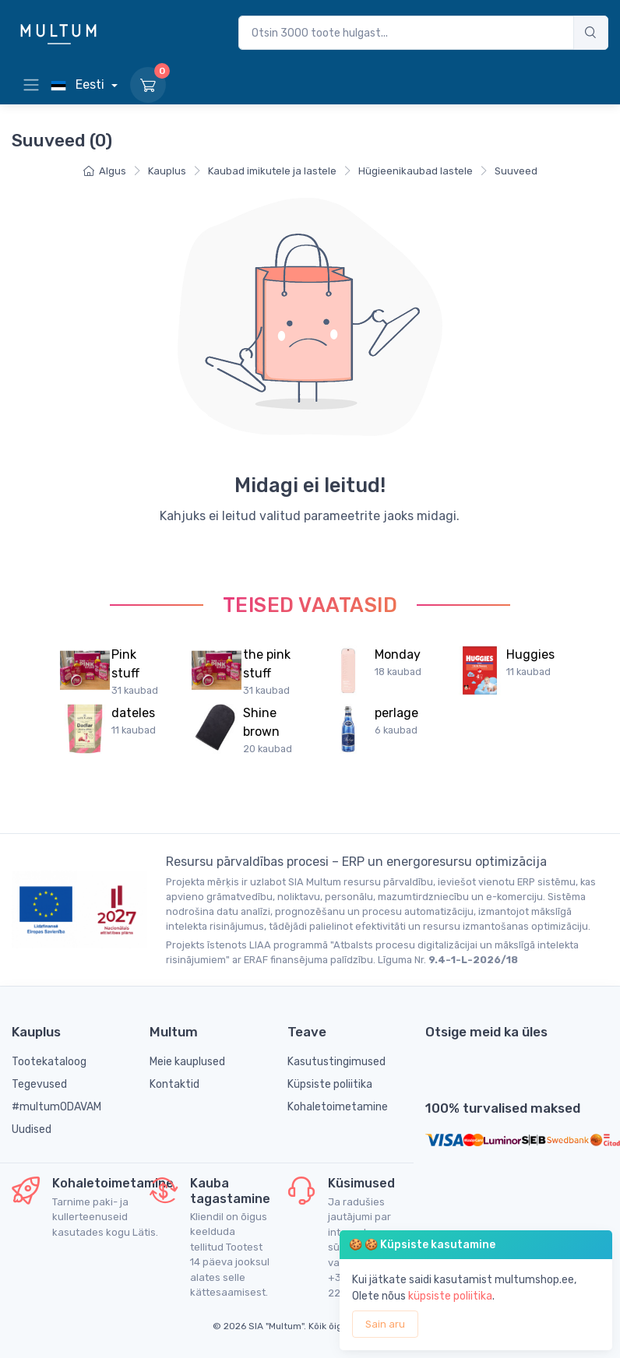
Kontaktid (174, 1084)
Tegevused (39, 1084)
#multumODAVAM (56, 1106)
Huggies (530, 654)
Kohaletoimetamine (337, 1106)
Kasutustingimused (336, 1061)
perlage (396, 712)
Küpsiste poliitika (329, 1084)
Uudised (31, 1129)
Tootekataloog (49, 1061)
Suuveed (516, 171)
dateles (133, 712)
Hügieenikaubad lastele (415, 171)
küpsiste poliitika (450, 1296)
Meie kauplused (187, 1061)
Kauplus (167, 171)
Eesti (79, 84)
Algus (104, 171)
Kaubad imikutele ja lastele (272, 171)
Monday (398, 654)
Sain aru (385, 1324)
